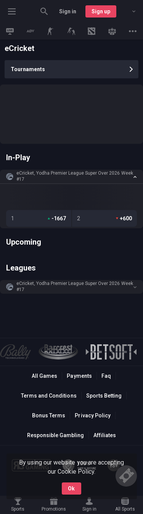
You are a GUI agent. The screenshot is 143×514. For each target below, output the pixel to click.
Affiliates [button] (104, 435)
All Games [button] (44, 376)
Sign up (101, 11)
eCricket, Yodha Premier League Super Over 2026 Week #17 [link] (74, 176)
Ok (71, 488)
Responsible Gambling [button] (55, 435)
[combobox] (128, 11)
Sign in (67, 11)
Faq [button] (106, 376)
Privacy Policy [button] (92, 415)
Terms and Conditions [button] (48, 396)
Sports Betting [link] (104, 396)
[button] (71, 176)
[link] (10, 31)
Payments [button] (79, 376)
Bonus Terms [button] (48, 415)
